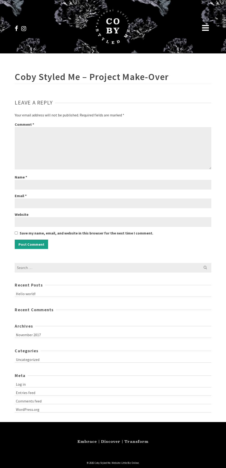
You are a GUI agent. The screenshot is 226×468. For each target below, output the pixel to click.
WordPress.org (27, 409)
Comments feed (29, 401)
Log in (21, 384)
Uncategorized (27, 359)
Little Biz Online (130, 463)
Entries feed (25, 392)
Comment (24, 124)
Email (21, 195)
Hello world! (25, 293)
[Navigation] (205, 27)
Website (21, 214)
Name (21, 177)
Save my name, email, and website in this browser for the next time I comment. (86, 233)
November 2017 (28, 334)
